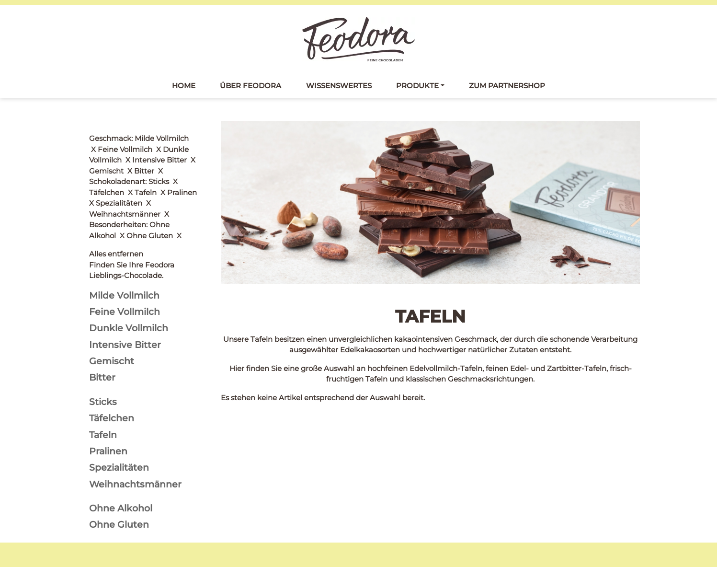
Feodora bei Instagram (130, 504)
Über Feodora (250, 85)
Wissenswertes (339, 85)
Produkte (417, 85)
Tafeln (232, 481)
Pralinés (235, 507)
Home (183, 85)
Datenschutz (387, 494)
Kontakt (378, 481)
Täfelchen (238, 494)
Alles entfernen (116, 138)
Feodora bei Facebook (129, 482)
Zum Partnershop (507, 85)
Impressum (385, 507)
